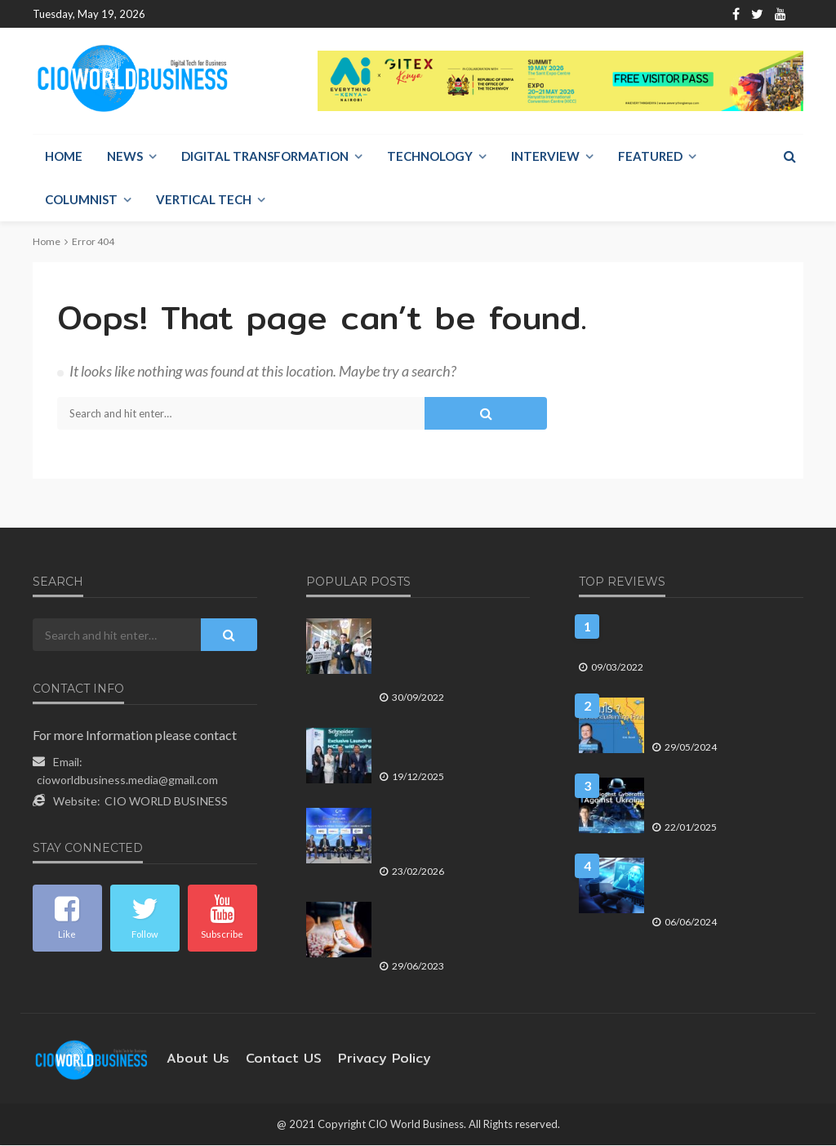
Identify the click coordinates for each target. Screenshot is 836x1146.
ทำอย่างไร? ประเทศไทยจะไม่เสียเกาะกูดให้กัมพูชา (718, 719)
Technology (430, 156)
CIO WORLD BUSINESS (166, 802)
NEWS (125, 156)
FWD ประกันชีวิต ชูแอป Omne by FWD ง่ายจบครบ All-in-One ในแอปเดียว (447, 931)
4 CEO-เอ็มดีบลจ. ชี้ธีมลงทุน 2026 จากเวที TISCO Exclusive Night (449, 837)
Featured (650, 156)
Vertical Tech (203, 200)
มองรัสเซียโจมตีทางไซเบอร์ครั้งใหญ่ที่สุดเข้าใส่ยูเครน (722, 799)
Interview (545, 156)
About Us (229, 14)
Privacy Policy (360, 1059)
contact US (270, 1059)
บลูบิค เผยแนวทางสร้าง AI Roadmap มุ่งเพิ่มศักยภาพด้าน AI (719, 886)
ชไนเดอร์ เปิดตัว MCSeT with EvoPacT (444, 749)
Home (174, 14)
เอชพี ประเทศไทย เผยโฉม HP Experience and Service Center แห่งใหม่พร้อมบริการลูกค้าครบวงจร (450, 655)
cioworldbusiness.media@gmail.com (127, 780)
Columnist (81, 200)
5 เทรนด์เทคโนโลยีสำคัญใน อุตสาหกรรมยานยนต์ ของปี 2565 (680, 640)
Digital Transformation (265, 156)
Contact (288, 14)
